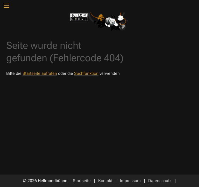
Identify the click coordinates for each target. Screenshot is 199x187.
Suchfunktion (86, 73)
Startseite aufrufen (40, 73)
